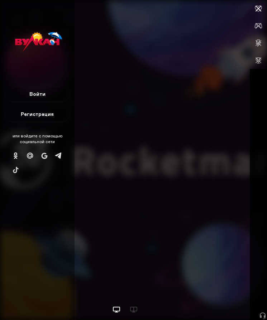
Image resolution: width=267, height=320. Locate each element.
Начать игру (212, 301)
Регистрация (37, 113)
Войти (37, 93)
